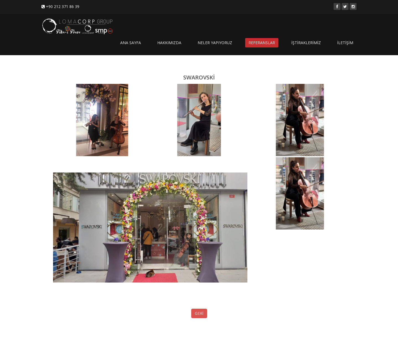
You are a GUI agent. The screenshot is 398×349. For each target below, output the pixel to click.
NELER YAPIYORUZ (215, 42)
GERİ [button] (199, 313)
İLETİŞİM (345, 42)
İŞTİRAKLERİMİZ (306, 42)
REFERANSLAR (261, 42)
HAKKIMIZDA (169, 42)
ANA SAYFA (130, 42)
